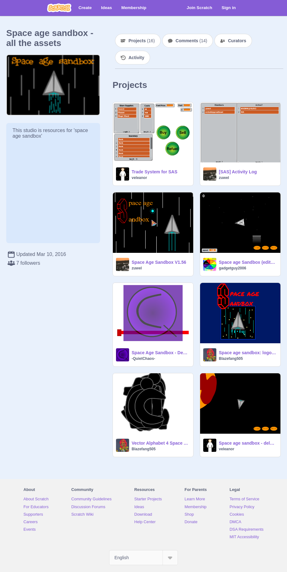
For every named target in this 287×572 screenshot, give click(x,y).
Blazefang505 (231, 358)
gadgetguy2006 (232, 268)
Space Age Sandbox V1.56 (159, 262)
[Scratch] (59, 8)
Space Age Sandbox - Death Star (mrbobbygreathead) (160, 352)
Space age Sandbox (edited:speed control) (248, 262)
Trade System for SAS (154, 171)
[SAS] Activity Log (238, 171)
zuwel (224, 178)
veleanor (139, 178)
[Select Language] (143, 557)
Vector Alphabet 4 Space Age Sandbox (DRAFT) (160, 443)
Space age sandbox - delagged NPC (248, 443)
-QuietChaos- (143, 358)
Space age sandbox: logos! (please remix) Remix (248, 352)
